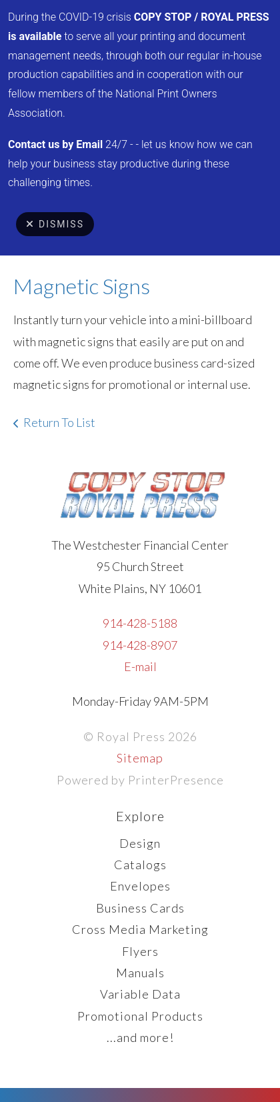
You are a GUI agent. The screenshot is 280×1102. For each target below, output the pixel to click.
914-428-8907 (140, 645)
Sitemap (140, 757)
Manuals (140, 972)
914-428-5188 (140, 623)
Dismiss (55, 224)
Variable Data (140, 994)
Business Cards (140, 908)
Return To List (59, 422)
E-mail (140, 666)
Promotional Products (140, 1016)
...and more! (140, 1037)
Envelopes (140, 886)
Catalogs (140, 864)
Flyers (140, 951)
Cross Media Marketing (140, 929)
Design (140, 843)
